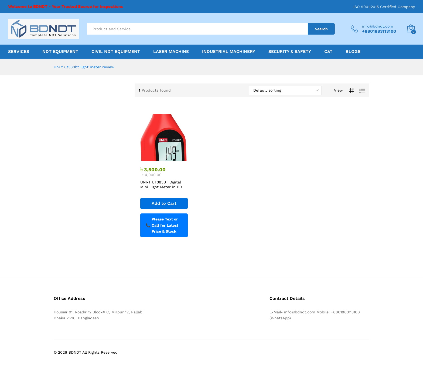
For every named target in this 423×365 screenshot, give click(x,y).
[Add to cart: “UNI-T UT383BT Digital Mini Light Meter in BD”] (164, 203)
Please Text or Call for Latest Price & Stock (162, 225)
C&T (328, 51)
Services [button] (18, 51)
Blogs (353, 51)
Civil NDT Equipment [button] (115, 51)
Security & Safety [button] (289, 51)
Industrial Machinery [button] (228, 51)
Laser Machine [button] (171, 51)
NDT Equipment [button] (60, 51)
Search (321, 29)
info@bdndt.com (377, 26)
